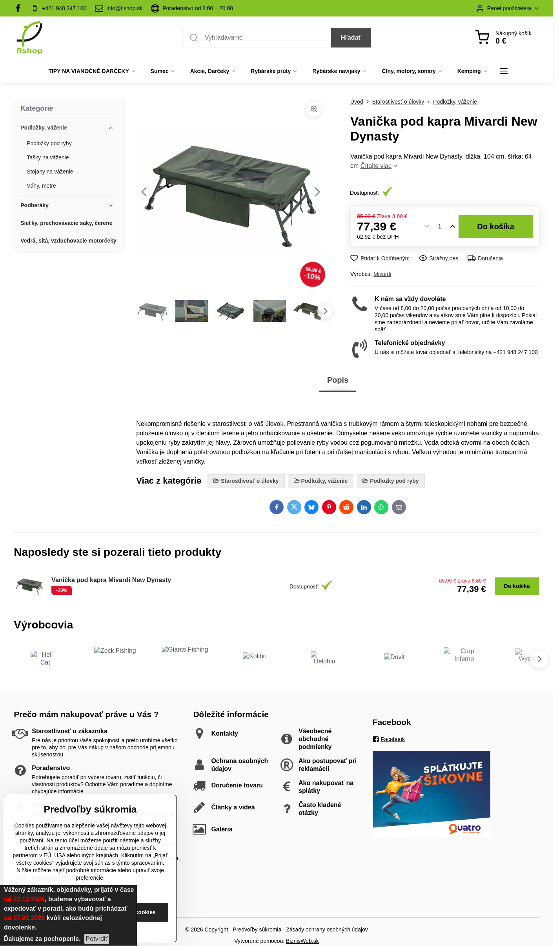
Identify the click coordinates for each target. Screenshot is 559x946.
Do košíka (495, 226)
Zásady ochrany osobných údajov (327, 929)
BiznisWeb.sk (302, 941)
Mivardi (382, 274)
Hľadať (350, 37)
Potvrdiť (97, 938)
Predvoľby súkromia (257, 929)
